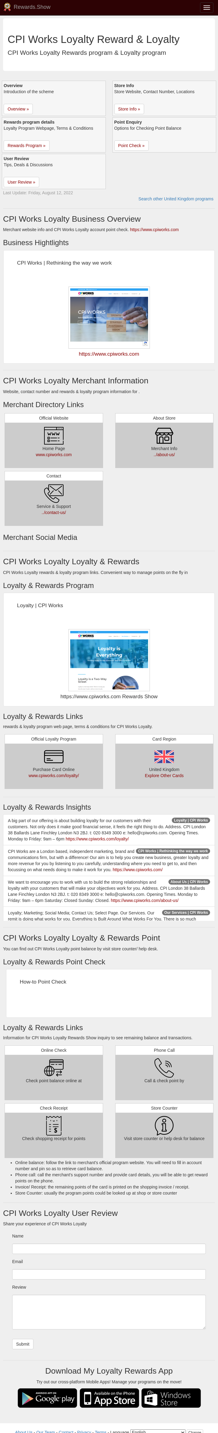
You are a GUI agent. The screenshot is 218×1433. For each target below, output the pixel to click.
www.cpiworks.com (54, 454)
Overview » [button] (18, 109)
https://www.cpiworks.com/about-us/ (145, 900)
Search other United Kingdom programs (175, 198)
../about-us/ (164, 454)
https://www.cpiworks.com (154, 229)
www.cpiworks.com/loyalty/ (54, 775)
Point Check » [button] (131, 145)
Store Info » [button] (129, 109)
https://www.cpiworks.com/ (138, 869)
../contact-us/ (54, 512)
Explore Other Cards (164, 775)
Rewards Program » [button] (27, 145)
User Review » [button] (21, 182)
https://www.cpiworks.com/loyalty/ (97, 838)
